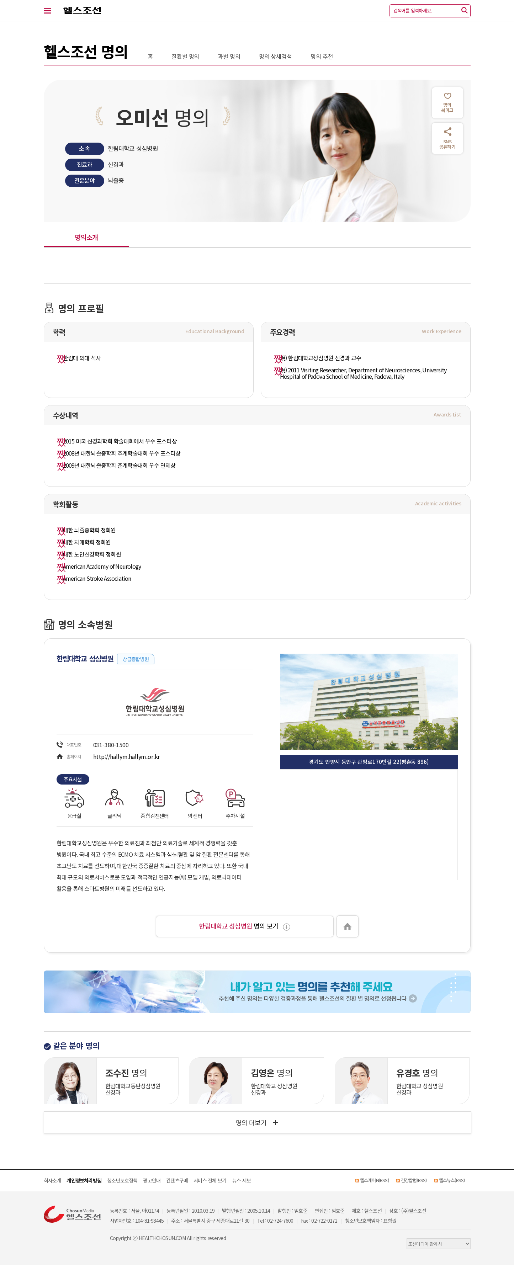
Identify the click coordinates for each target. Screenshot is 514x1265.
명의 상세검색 (275, 56)
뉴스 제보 (241, 1180)
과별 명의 (229, 56)
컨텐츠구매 (177, 1180)
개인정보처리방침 (84, 1180)
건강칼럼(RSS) (414, 1180)
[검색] (465, 11)
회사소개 (52, 1180)
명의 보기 (244, 926)
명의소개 (86, 237)
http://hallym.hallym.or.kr (126, 756)
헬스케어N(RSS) (374, 1180)
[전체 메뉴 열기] (51, 10)
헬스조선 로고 (78, 11)
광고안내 (151, 1180)
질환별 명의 (185, 56)
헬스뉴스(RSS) (452, 1180)
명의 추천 (322, 56)
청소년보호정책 (122, 1180)
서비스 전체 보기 (210, 1180)
